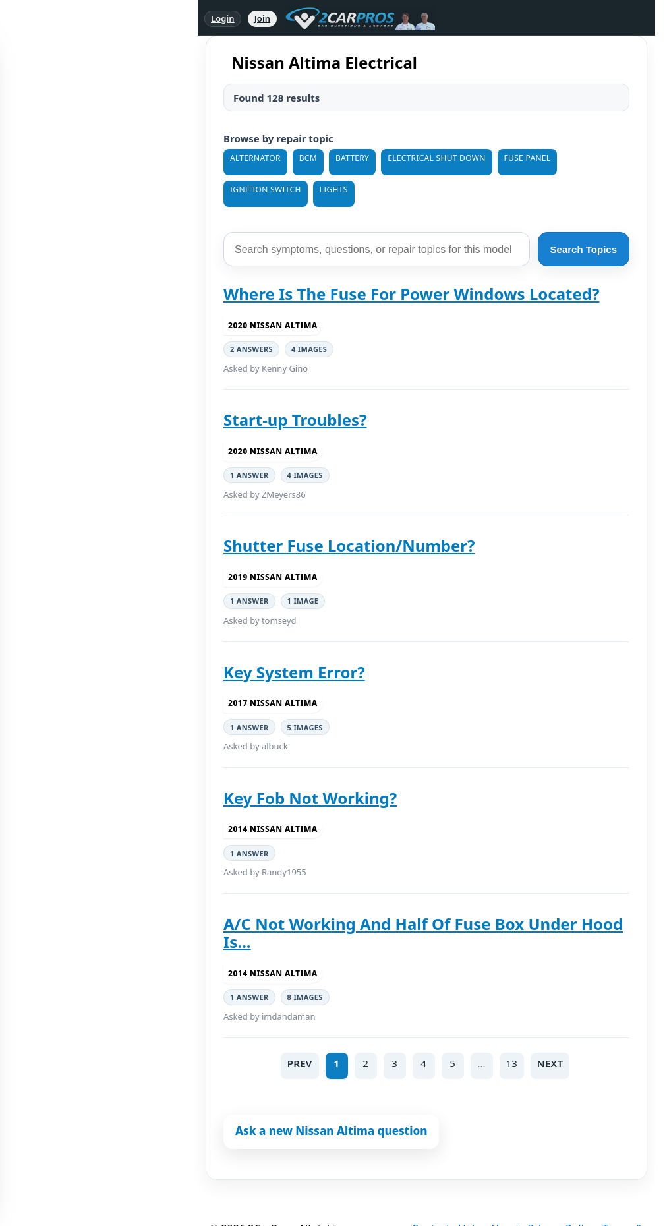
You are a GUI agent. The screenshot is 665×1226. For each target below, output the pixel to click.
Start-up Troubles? (295, 419)
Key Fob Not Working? (310, 798)
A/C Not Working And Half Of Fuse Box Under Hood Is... (423, 933)
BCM (308, 157)
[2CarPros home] (354, 18)
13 (511, 1063)
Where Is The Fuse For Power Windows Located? (411, 294)
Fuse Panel (527, 157)
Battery (352, 157)
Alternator (255, 157)
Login (223, 18)
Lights (334, 189)
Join (262, 18)
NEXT (550, 1063)
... (482, 1063)
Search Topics (583, 249)
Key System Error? (294, 672)
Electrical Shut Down (436, 157)
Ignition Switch (265, 189)
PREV (299, 1063)
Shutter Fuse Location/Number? (349, 545)
